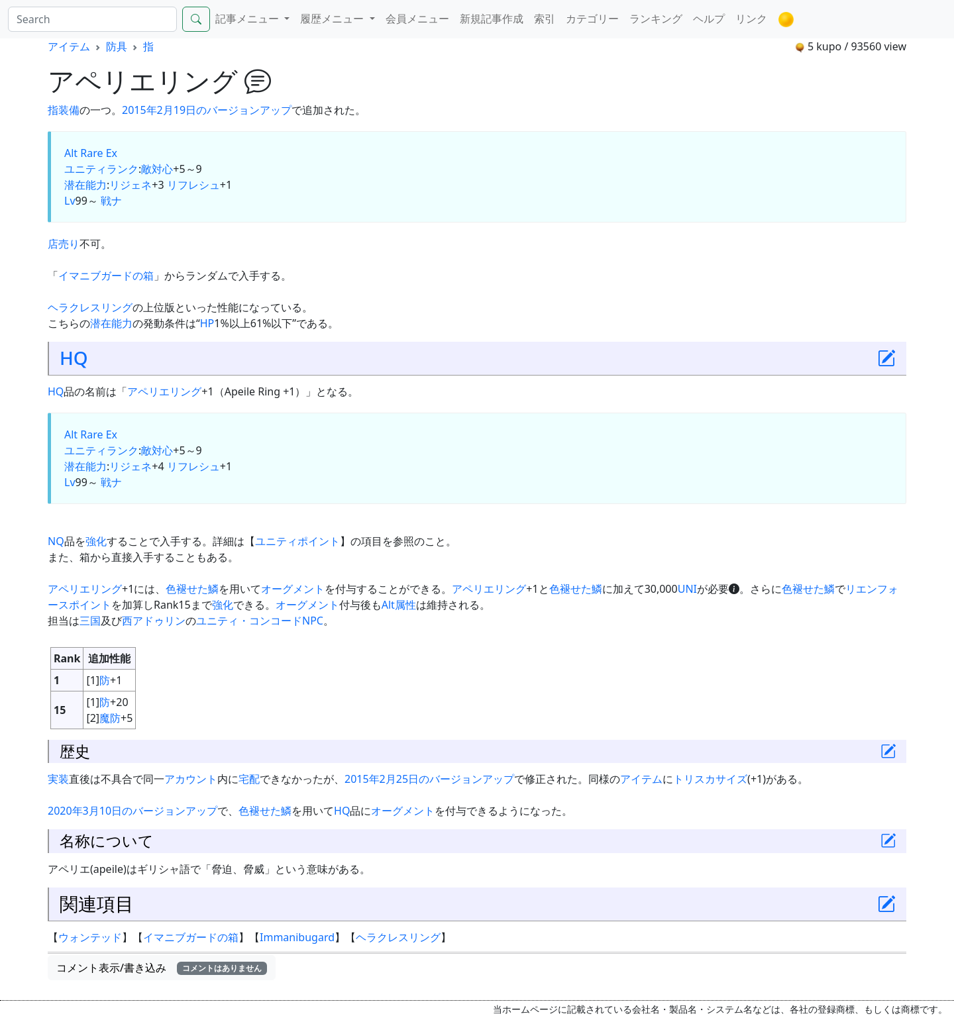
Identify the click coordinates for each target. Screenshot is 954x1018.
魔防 (110, 718)
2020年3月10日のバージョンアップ (132, 810)
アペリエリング (164, 391)
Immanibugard (297, 937)
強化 (96, 541)
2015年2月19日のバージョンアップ (207, 110)
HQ (74, 357)
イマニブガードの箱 (106, 275)
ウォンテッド (90, 937)
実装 (58, 779)
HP (207, 323)
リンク (751, 18)
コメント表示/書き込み (161, 967)
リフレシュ (193, 185)
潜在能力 (85, 185)
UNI (687, 589)
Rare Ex (98, 153)
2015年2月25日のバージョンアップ (429, 779)
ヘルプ (709, 18)
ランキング (655, 18)
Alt (71, 153)
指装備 (64, 110)
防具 (116, 46)
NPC (312, 620)
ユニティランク (101, 169)
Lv (70, 200)
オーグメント (293, 589)
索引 (544, 18)
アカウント (190, 779)
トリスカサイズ (710, 779)
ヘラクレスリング (90, 307)
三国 (90, 620)
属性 (405, 604)
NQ (56, 541)
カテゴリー (592, 18)
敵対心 (157, 169)
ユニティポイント (297, 541)
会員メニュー (417, 18)
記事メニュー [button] (248, 18)
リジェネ (130, 185)
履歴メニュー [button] (333, 18)
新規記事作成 (491, 18)
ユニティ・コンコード (249, 620)
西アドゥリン (154, 620)
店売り (64, 243)
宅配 (249, 779)
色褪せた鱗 (192, 589)
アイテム (69, 46)
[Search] (92, 19)
